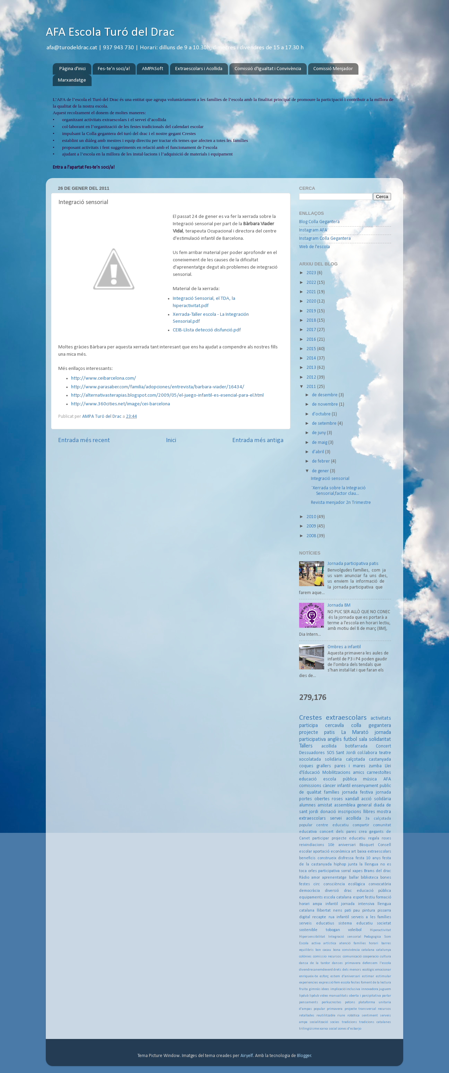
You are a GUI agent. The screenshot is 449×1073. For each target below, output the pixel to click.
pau (356, 911)
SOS (330, 753)
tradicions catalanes (375, 1022)
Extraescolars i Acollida (198, 68)
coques (306, 766)
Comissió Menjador (333, 68)
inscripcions (349, 812)
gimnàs (315, 989)
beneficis (307, 858)
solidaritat (380, 739)
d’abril (318, 452)
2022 (311, 282)
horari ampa (310, 904)
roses (337, 799)
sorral (346, 871)
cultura (385, 956)
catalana (368, 950)
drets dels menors (347, 970)
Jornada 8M (339, 605)
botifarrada (356, 746)
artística (329, 943)
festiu (370, 897)
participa (308, 725)
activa (316, 943)
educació (308, 779)
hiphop (340, 864)
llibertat (324, 911)
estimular (383, 976)
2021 (311, 292)
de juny (319, 433)
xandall (352, 799)
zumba (375, 766)
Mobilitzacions (336, 772)
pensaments (308, 1002)
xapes (358, 871)
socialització (319, 1022)
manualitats (338, 996)
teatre (385, 753)
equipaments (311, 897)
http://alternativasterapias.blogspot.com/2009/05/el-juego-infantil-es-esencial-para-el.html (167, 395)
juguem (385, 989)
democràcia (309, 891)
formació (383, 897)
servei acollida (345, 818)
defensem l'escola (377, 963)
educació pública (374, 891)
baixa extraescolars (374, 852)
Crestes (310, 717)
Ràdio (304, 878)
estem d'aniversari (345, 976)
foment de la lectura (376, 983)
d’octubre (322, 414)
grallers (323, 766)
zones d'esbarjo (349, 1029)
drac (348, 891)
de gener (321, 471)
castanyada (380, 759)
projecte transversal (360, 1009)
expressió (326, 983)
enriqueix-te (308, 976)
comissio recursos (327, 956)
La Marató (354, 732)
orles (312, 871)
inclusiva (353, 989)
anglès (335, 739)
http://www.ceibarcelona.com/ (103, 378)
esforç (324, 976)
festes (355, 983)
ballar (354, 878)
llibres (369, 812)
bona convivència (346, 950)
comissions (310, 786)
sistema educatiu (355, 923)
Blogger (304, 1056)
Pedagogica (372, 937)
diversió (332, 891)
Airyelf (246, 1056)
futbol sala (355, 739)
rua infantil (339, 917)
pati (348, 911)
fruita (303, 989)
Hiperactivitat (380, 930)
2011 (311, 387)
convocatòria (379, 884)
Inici (171, 440)
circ (316, 884)
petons (350, 1002)
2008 (311, 536)
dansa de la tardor (314, 963)
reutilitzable (325, 1015)
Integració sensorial (330, 478)
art (353, 852)
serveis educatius (316, 923)
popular (319, 1009)
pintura (368, 911)
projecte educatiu (348, 838)
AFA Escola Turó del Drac (110, 32)
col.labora (367, 753)
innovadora (369, 989)
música (370, 779)
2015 (311, 349)
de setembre (325, 423)
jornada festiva (357, 792)
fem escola (342, 983)
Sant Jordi (346, 753)
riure (341, 1015)
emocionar (383, 970)
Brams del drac (377, 871)
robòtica (353, 1015)
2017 (311, 330)
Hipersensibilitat (312, 937)
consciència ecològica (344, 884)
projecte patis (317, 732)
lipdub (303, 996)
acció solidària (376, 799)
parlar (386, 996)
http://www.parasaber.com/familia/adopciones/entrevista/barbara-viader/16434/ (157, 387)
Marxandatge (72, 80)
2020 (311, 301)
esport (358, 897)
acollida (329, 746)
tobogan (333, 930)
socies (334, 1022)
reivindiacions (311, 845)
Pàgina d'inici (72, 68)
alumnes (307, 805)
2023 (311, 273)
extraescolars (346, 717)
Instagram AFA (313, 230)
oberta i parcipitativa (365, 996)
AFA (387, 779)
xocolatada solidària (320, 759)
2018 (311, 320)
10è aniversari (342, 845)
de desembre (325, 395)
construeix (326, 858)
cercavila (334, 725)
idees (325, 989)
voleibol (355, 930)
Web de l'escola (314, 247)
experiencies (308, 983)
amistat (324, 805)
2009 (311, 526)
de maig (320, 442)
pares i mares (350, 766)
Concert (383, 746)
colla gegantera (371, 725)
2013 (311, 367)
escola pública (340, 779)
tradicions (349, 1022)
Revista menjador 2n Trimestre (341, 502)
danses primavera (346, 963)
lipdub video (319, 996)
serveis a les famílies (371, 917)
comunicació (352, 956)
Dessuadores (312, 753)
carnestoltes (379, 772)
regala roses (379, 838)
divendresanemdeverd (316, 970)
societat (384, 923)
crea (363, 832)
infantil (331, 904)
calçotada (355, 759)
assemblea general (353, 805)
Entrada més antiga (257, 440)
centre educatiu (332, 825)
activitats (381, 718)
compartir (361, 825)
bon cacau (323, 950)
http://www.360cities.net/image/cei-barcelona (120, 404)
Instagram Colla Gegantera (325, 238)
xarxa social (328, 1029)
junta (352, 864)
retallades (306, 1015)
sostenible (308, 930)
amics (358, 772)
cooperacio (371, 956)
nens (337, 911)
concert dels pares (338, 832)
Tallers (306, 746)
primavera (334, 1009)
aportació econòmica (331, 852)
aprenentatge (334, 878)
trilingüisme (309, 1029)
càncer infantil (336, 786)
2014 (311, 358)
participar (320, 838)
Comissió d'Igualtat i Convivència (268, 68)
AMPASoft (152, 68)
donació (328, 812)
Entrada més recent (84, 440)
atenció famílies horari (358, 943)
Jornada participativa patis (353, 563)
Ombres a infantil (344, 647)
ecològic (368, 970)
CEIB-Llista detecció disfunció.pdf (207, 330)
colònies (305, 956)
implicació (338, 989)
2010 (311, 517)
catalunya (383, 950)
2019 (311, 311)
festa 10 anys (368, 858)
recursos (384, 1009)
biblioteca (369, 878)
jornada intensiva (357, 904)
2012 (311, 377)
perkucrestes (331, 1002)
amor (315, 878)
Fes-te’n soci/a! (114, 68)
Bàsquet (366, 845)
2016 (311, 339)
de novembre (325, 404)
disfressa (346, 858)
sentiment (370, 1015)
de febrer (321, 461)
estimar (368, 976)
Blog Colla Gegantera (319, 222)
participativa (329, 871)
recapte (319, 917)
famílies (331, 792)
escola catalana (337, 897)
